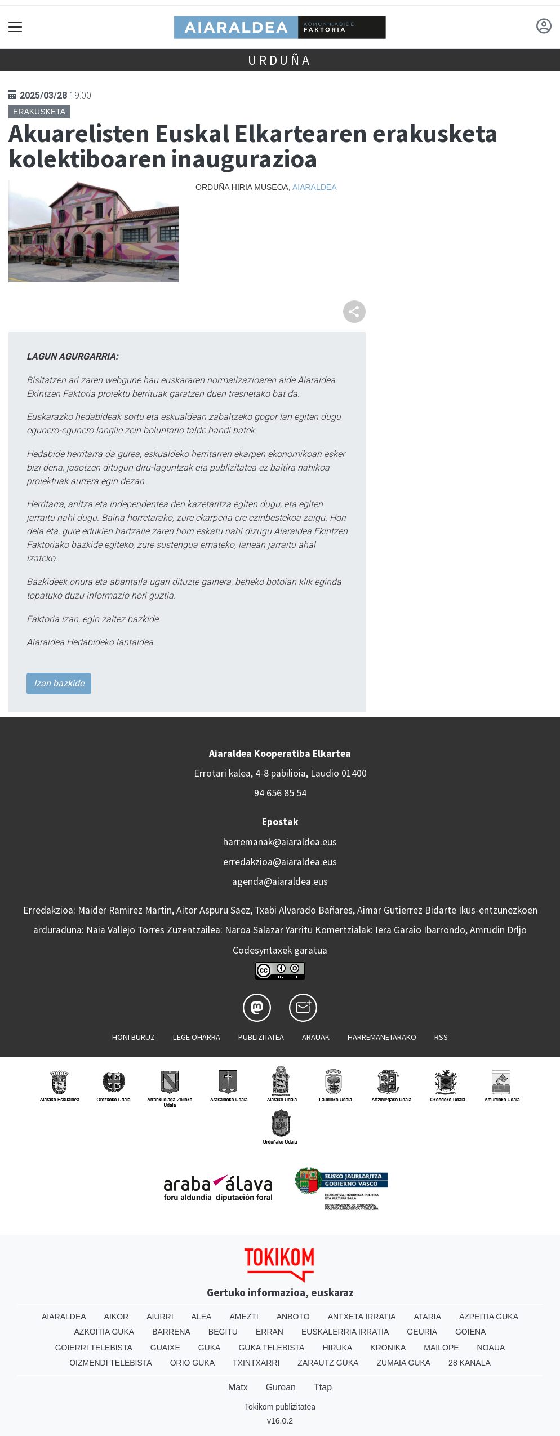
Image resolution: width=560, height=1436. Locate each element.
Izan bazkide (59, 683)
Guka (209, 1347)
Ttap (323, 1387)
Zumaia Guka (403, 1362)
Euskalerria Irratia (345, 1331)
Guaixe (165, 1347)
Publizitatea (261, 1037)
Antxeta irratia (362, 1316)
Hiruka (337, 1347)
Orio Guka (192, 1362)
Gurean (281, 1387)
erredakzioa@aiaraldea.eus (280, 862)
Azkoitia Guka (104, 1331)
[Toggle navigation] (15, 27)
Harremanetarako (382, 1037)
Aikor (116, 1316)
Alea (202, 1316)
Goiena (470, 1331)
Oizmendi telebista (110, 1362)
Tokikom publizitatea (280, 1406)
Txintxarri (256, 1362)
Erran (269, 1331)
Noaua (491, 1347)
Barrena (171, 1331)
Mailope (441, 1347)
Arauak (316, 1037)
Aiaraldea (314, 187)
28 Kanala (469, 1362)
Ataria (427, 1316)
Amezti (243, 1316)
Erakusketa (39, 111)
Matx (238, 1387)
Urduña (280, 60)
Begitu (223, 1331)
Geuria (422, 1331)
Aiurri (159, 1316)
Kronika (388, 1347)
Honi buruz (133, 1037)
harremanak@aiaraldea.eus (280, 842)
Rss (441, 1037)
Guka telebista (271, 1347)
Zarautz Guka (327, 1362)
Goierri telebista (93, 1347)
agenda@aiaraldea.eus (280, 881)
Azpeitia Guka (488, 1316)
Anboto (293, 1316)
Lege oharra (196, 1037)
